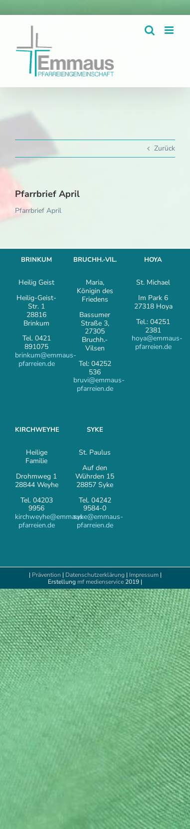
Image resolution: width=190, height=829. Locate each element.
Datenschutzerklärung (95, 575)
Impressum (144, 575)
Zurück (164, 148)
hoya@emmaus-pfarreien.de (157, 342)
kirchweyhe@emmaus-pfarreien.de (50, 521)
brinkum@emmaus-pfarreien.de (45, 359)
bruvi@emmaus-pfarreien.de (99, 384)
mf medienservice (100, 582)
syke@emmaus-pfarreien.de (98, 521)
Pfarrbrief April (38, 210)
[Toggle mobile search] (150, 30)
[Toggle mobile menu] (170, 30)
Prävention (46, 575)
